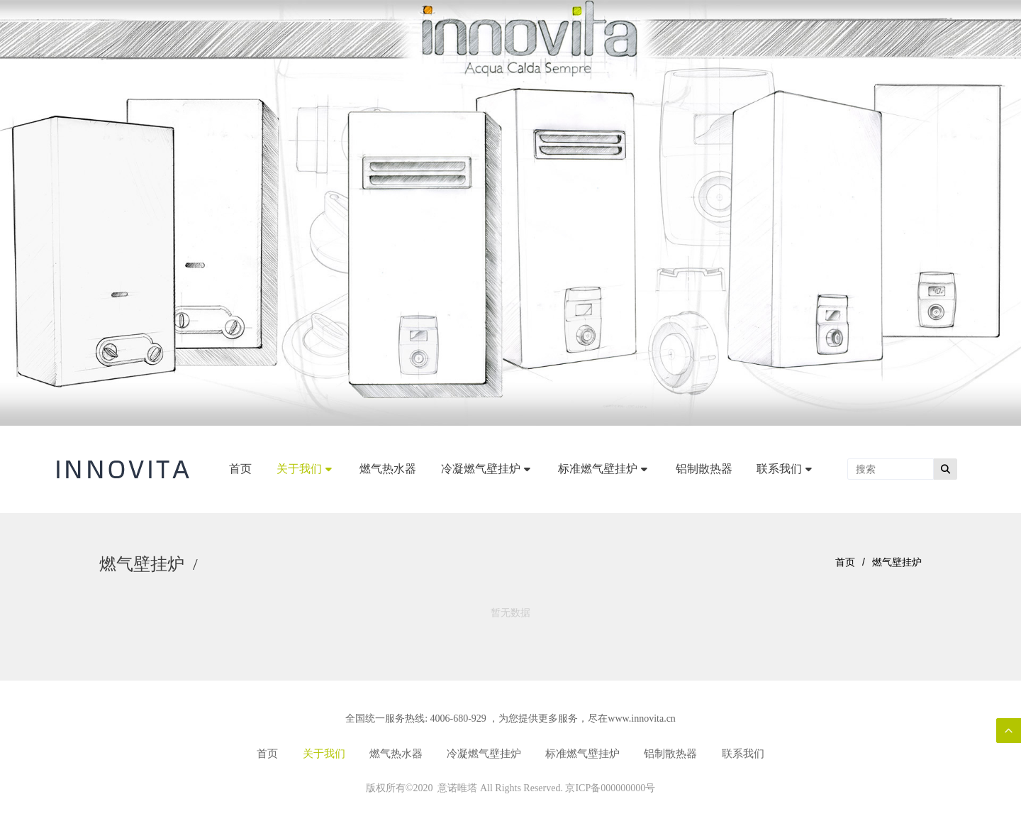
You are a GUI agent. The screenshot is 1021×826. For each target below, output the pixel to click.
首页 (845, 562)
